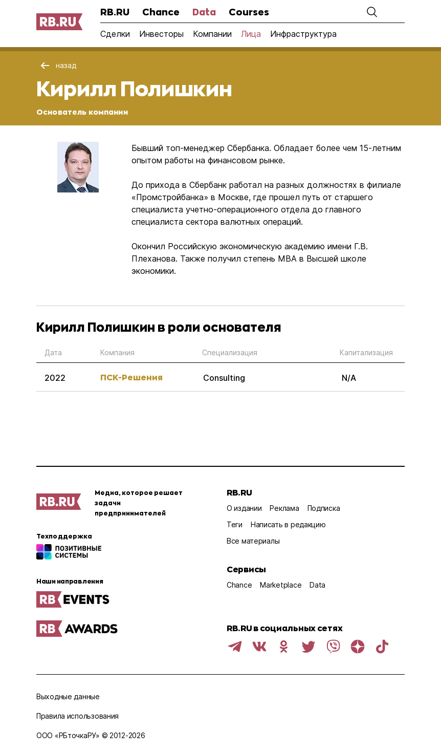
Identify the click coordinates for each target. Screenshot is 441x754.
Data (204, 12)
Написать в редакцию (288, 524)
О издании (244, 508)
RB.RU (114, 12)
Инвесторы (161, 34)
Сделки (115, 34)
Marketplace (280, 584)
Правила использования (77, 716)
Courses (249, 12)
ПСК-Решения (131, 377)
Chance (161, 12)
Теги (234, 524)
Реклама (284, 508)
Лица (251, 34)
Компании (212, 34)
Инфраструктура (303, 34)
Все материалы (253, 540)
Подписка (323, 508)
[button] (372, 12)
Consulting (224, 378)
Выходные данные (68, 696)
